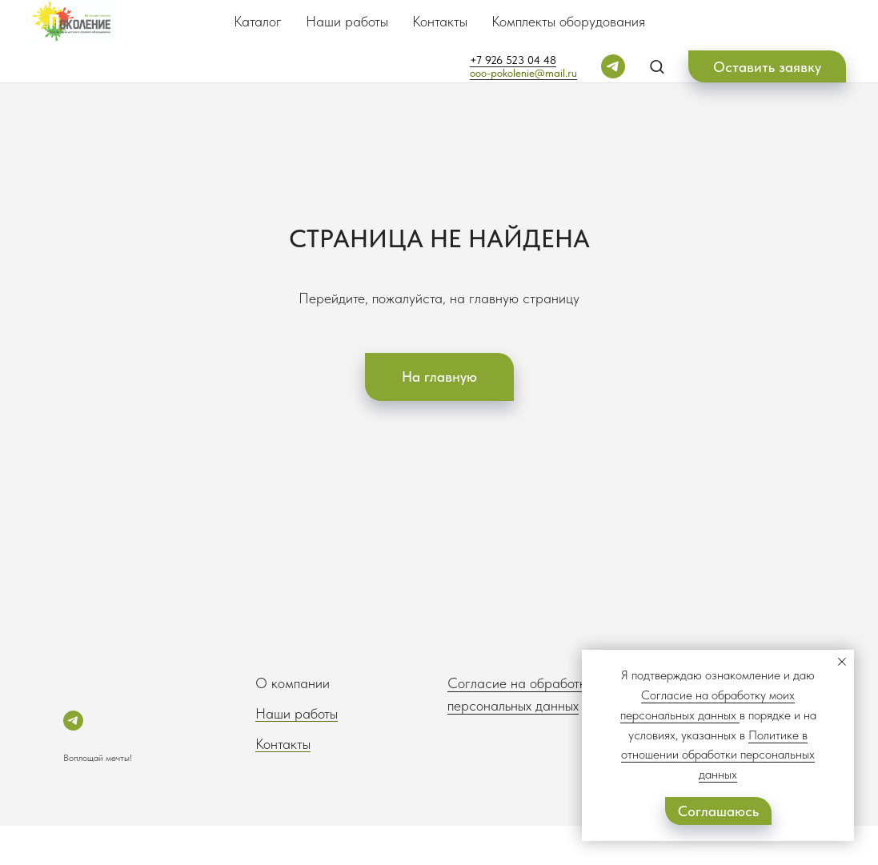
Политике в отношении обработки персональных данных (718, 755)
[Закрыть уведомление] (842, 662)
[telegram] (613, 66)
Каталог (258, 21)
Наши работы (347, 21)
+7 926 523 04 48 (513, 60)
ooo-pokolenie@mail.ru (523, 72)
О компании (292, 683)
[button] (656, 66)
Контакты (439, 21)
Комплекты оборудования (568, 21)
